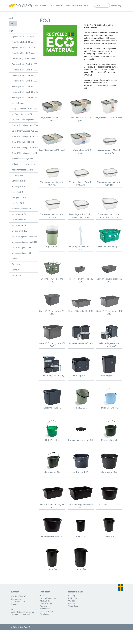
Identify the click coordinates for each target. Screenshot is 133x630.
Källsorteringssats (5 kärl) (22, 170)
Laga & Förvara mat (48, 598)
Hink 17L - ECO (18, 203)
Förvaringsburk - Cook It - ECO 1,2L (25, 81)
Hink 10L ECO (17, 192)
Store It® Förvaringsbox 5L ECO (25, 125)
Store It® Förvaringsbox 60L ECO (25, 153)
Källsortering (45, 609)
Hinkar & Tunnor (46, 611)
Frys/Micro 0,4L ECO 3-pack (23, 36)
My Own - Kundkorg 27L (22, 114)
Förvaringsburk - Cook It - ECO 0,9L (25, 75)
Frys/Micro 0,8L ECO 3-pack (23, 42)
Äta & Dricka (45, 601)
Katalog (51, 6)
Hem (37, 6)
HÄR (105, 83)
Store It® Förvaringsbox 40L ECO (25, 147)
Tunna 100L (16, 275)
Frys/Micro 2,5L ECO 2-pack (23, 59)
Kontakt (86, 6)
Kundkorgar (45, 614)
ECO (13, 24)
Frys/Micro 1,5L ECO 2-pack (23, 53)
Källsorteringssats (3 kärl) (22, 159)
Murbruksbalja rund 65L (22, 247)
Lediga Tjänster (77, 6)
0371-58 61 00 (24, 615)
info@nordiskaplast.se (25, 612)
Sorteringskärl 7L (19, 175)
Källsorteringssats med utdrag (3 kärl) (25, 164)
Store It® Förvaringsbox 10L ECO (25, 131)
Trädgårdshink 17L (19, 198)
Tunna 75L (16, 270)
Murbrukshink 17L (19, 214)
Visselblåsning (74, 606)
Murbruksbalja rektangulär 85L (24, 242)
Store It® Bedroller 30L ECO (23, 142)
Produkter (43, 6)
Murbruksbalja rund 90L (22, 253)
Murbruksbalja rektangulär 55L (24, 236)
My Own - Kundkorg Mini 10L (24, 120)
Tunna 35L (16, 259)
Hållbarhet (59, 6)
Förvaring (43, 606)
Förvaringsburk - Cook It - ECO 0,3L (25, 64)
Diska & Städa (46, 603)
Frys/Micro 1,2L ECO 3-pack (23, 47)
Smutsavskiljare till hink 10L (23, 209)
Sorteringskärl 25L (19, 186)
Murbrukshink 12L (19, 225)
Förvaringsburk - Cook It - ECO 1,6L (25, 86)
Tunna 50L (16, 264)
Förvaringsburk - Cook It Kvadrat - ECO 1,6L (25, 92)
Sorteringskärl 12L (19, 181)
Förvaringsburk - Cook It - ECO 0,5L (25, 70)
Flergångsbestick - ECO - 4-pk (25, 109)
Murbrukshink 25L (19, 220)
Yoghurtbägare (18, 103)
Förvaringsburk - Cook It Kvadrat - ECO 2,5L (25, 97)
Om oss (67, 6)
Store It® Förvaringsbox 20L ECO (25, 136)
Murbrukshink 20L (19, 231)
